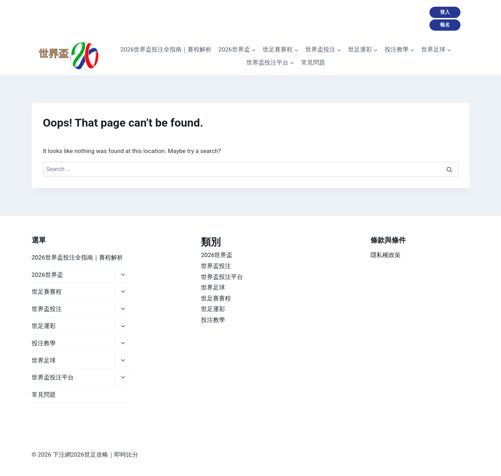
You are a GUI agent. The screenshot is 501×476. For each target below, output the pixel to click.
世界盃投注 (47, 308)
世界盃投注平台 (53, 377)
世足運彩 (44, 325)
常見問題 (313, 62)
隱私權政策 (386, 254)
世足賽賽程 (47, 291)
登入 (445, 12)
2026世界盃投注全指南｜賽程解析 (166, 49)
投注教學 (44, 343)
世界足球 (44, 360)
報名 (445, 25)
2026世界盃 (47, 274)
